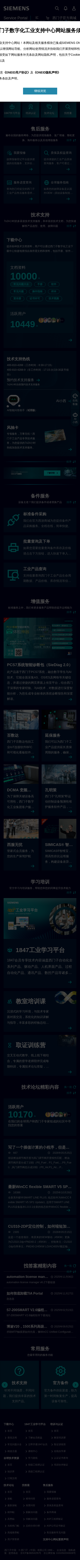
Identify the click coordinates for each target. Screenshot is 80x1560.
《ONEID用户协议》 (16, 72)
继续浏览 (40, 91)
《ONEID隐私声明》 (47, 72)
